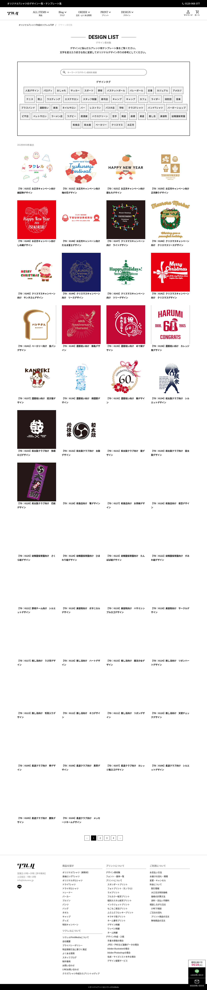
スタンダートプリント (117, 884)
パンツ (65, 904)
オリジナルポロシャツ (72, 880)
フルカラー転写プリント (118, 896)
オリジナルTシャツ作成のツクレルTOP (36, 24)
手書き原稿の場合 (115, 940)
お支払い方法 (156, 872)
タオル (65, 912)
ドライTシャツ (69, 884)
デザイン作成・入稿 (115, 936)
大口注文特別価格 (159, 892)
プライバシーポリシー (72, 945)
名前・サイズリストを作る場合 (121, 956)
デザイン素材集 (65, 24)
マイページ (188, 13)
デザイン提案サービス (117, 960)
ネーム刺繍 (112, 932)
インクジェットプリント (118, 904)
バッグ (65, 908)
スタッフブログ (69, 957)
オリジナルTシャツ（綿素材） (76, 872)
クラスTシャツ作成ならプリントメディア (81, 973)
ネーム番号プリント (116, 920)
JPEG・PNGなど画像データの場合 (123, 944)
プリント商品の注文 (160, 916)
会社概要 (66, 941)
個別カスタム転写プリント (119, 900)
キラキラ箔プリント (116, 916)
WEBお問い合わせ (197, 983)
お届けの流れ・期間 (159, 876)
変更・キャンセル (158, 880)
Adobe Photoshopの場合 (118, 952)
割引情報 (155, 888)
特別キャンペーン (70, 924)
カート (197, 13)
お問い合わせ (68, 965)
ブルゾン (66, 900)
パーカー (66, 896)
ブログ (62, 14)
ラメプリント (113, 892)
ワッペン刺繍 (113, 928)
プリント (105, 14)
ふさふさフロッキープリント (120, 912)
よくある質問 (68, 953)
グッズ (65, 920)
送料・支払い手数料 (160, 900)
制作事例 (66, 961)
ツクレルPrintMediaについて (75, 937)
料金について (156, 884)
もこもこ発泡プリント (117, 908)
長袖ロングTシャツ (71, 876)
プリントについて (114, 880)
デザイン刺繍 (113, 924)
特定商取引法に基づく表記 (74, 949)
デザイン (127, 14)
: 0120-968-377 (192, 3)
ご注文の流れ (156, 912)
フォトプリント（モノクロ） (120, 888)
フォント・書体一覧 (115, 876)
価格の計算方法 (158, 896)
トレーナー (67, 892)
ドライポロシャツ (70, 888)
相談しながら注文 (158, 904)
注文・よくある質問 (83, 14)
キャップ (66, 916)
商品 (40, 14)
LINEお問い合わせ (70, 969)
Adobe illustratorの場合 (118, 948)
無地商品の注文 (158, 920)
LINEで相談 (156, 908)
